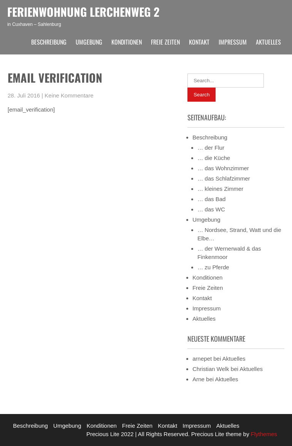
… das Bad (211, 199)
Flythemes (263, 434)
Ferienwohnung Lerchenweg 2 (83, 11)
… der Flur (210, 147)
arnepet (202, 358)
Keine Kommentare (68, 95)
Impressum (233, 41)
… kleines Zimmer (220, 188)
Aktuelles (268, 41)
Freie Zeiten (165, 41)
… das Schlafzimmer (223, 178)
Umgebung (89, 41)
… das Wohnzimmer (223, 168)
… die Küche (213, 158)
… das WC (211, 209)
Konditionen (126, 41)
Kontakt (199, 41)
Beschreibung (49, 41)
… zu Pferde (213, 267)
